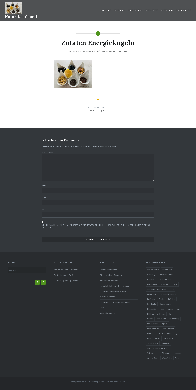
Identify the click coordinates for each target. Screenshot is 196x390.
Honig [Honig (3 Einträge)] (171, 314)
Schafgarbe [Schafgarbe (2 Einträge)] (168, 338)
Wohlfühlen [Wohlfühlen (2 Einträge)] (167, 358)
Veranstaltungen (107, 313)
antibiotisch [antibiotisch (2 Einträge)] (167, 269)
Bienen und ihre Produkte (111, 275)
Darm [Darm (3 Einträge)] (175, 284)
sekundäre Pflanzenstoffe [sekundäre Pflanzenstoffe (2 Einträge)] (158, 348)
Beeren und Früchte (108, 269)
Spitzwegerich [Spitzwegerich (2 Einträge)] (153, 353)
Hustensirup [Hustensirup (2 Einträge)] (174, 319)
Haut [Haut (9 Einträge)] (162, 309)
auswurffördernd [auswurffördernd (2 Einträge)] (166, 274)
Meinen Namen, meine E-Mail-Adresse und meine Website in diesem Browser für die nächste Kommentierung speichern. (96, 226)
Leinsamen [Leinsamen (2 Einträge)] (151, 333)
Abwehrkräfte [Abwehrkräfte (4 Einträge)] (153, 269)
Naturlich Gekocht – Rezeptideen (114, 286)
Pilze (102, 307)
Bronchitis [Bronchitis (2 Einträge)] (165, 284)
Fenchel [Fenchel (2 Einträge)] (162, 299)
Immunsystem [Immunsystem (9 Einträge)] (152, 323)
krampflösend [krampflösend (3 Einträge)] (168, 328)
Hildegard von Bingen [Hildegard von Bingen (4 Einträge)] (156, 314)
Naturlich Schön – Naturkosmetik (115, 302)
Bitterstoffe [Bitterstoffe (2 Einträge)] (165, 279)
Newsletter (151, 10)
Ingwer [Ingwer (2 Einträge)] (165, 323)
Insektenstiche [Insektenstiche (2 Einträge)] (153, 328)
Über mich (119, 10)
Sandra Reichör (92, 51)
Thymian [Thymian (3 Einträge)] (165, 353)
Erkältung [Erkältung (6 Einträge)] (151, 299)
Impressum (167, 10)
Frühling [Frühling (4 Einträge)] (171, 299)
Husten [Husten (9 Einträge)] (150, 319)
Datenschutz (183, 10)
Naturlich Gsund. (21, 16)
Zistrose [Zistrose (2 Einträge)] (178, 358)
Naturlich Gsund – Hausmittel (113, 291)
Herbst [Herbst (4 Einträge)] (170, 309)
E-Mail (45, 197)
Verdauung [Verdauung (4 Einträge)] (177, 353)
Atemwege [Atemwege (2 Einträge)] (151, 274)
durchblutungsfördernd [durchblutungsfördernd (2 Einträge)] (156, 289)
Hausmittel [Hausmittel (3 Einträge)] (151, 309)
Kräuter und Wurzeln (109, 280)
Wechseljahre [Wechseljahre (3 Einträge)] (153, 358)
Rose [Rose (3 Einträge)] (149, 338)
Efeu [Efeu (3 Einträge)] (172, 289)
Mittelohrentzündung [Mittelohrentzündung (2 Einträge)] (168, 333)
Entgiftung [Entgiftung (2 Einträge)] (151, 294)
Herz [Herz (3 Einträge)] (178, 309)
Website (46, 210)
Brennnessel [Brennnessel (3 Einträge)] (152, 284)
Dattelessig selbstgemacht (66, 280)
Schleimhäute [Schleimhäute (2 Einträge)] (152, 343)
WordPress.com (118, 382)
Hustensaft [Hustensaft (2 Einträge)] (161, 319)
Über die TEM (135, 10)
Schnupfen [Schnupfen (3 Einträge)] (166, 343)
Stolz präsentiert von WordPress (84, 382)
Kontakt (106, 10)
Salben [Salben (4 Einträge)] (157, 338)
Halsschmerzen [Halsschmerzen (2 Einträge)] (166, 304)
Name (45, 185)
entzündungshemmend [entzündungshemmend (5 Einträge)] (169, 294)
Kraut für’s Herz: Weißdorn (66, 269)
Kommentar (48, 152)
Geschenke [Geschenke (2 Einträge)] (151, 304)
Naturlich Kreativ (108, 296)
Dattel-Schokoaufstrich (64, 275)
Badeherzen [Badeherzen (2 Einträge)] (152, 279)
